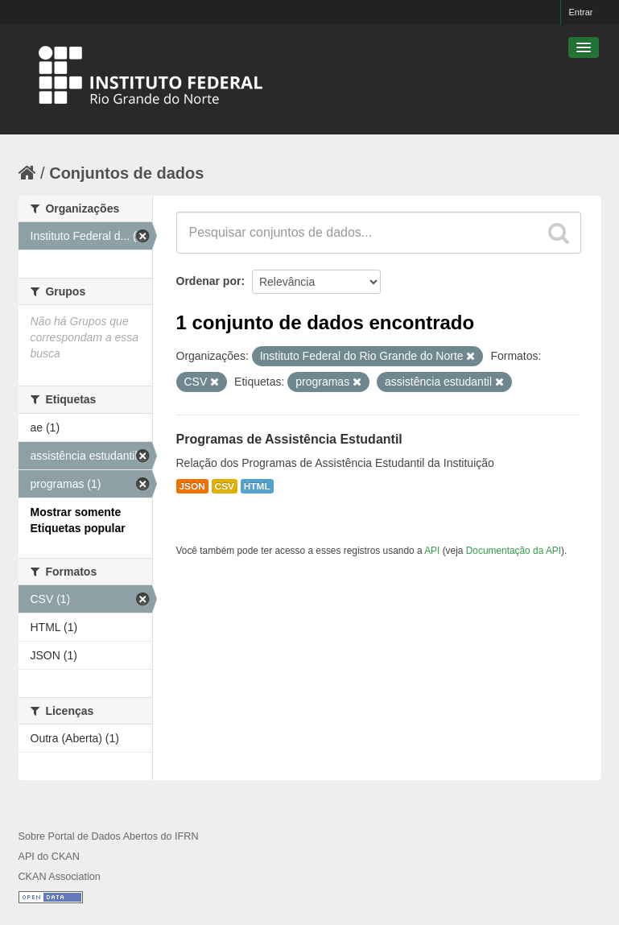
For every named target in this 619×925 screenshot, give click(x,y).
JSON (192, 486)
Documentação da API (513, 550)
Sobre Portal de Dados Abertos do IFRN (109, 836)
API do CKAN (49, 856)
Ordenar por (208, 281)
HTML (257, 486)
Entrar (581, 12)
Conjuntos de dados (126, 173)
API (431, 550)
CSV (224, 486)
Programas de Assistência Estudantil (289, 439)
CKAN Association (60, 876)
